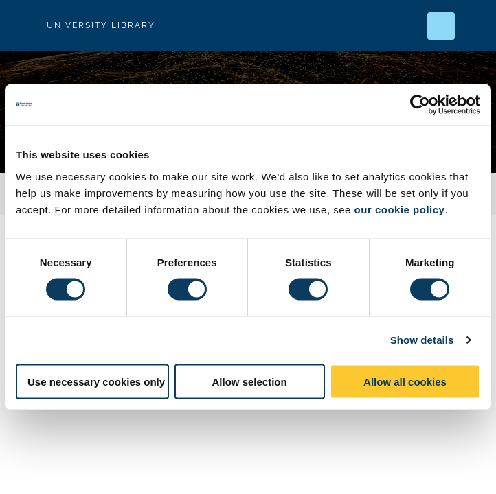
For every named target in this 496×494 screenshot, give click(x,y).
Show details (422, 340)
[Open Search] (441, 26)
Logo (22, 26)
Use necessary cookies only (96, 381)
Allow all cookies (405, 381)
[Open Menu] (474, 26)
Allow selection (249, 381)
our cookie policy (399, 209)
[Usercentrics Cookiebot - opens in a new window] (420, 105)
